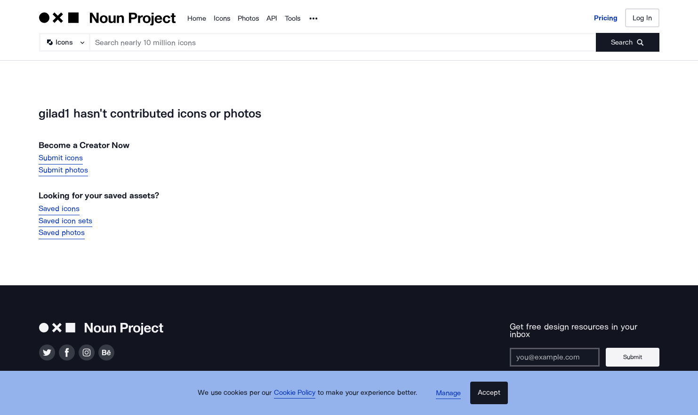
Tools (292, 18)
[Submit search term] (627, 42)
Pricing (606, 18)
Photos (248, 18)
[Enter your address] (558, 349)
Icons (222, 18)
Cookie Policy (299, 398)
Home (196, 18)
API (271, 18)
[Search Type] (64, 42)
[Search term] (343, 42)
